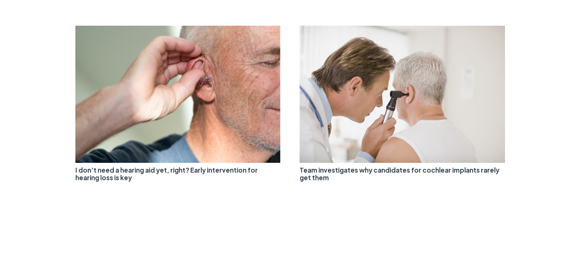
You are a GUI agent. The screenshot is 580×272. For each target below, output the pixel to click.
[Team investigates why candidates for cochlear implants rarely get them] (402, 30)
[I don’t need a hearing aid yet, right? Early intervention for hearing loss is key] (178, 30)
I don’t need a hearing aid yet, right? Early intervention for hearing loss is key (166, 174)
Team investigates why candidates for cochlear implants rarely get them (399, 174)
